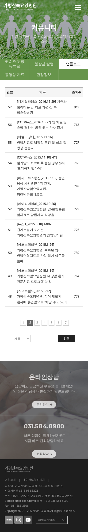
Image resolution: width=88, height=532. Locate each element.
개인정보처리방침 (34, 480)
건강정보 (44, 74)
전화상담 (45, 460)
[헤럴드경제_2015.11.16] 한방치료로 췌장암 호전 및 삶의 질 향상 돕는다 (41, 142)
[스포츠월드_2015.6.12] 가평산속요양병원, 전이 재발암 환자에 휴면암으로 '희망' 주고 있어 (42, 296)
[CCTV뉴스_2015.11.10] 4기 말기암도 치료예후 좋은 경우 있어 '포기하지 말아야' (41, 162)
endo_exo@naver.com (28, 501)
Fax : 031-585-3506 (17, 506)
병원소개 (10, 480)
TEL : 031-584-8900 (56, 501)
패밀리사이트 (46, 520)
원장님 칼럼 (44, 63)
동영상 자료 (14, 74)
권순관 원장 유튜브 (14, 63)
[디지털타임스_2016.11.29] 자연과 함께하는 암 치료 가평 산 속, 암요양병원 (42, 107)
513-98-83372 (29, 491)
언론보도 (73, 63)
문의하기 (45, 410)
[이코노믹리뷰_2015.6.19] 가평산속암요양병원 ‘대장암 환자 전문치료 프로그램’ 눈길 (41, 276)
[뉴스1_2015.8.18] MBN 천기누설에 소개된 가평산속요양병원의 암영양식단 (40, 229)
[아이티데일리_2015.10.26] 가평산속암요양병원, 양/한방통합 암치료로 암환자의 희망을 (41, 209)
